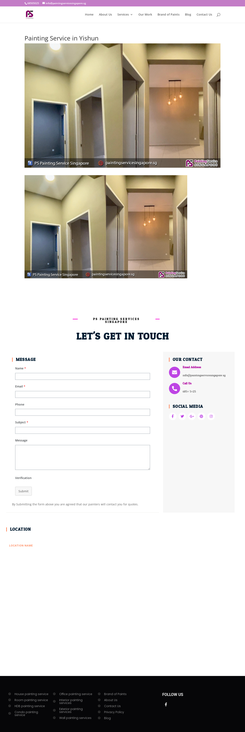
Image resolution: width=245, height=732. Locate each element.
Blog (188, 14)
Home (89, 14)
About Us (105, 14)
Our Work (145, 14)
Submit (23, 491)
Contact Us (204, 14)
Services (123, 14)
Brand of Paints (169, 14)
